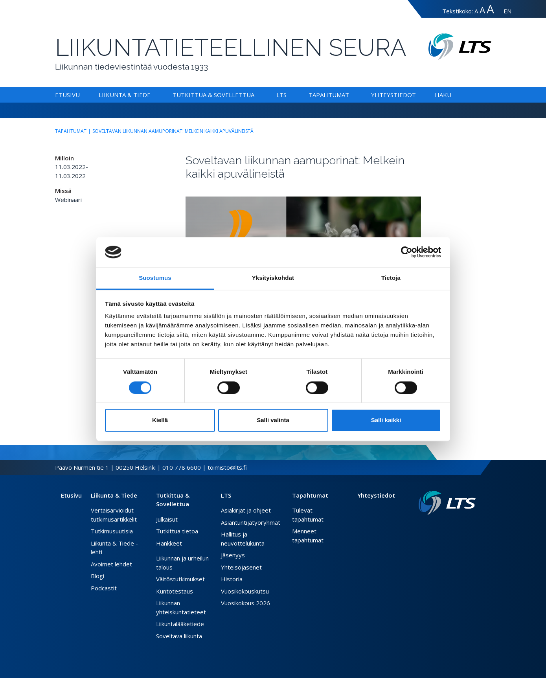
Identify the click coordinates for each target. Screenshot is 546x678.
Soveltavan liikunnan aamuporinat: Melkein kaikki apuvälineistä (173, 131)
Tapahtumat (329, 95)
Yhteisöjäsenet (241, 567)
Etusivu (67, 95)
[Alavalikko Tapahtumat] (350, 95)
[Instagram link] (466, 527)
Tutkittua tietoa (177, 531)
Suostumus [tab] (155, 278)
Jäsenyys (233, 555)
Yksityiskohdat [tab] (273, 278)
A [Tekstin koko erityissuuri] (490, 9)
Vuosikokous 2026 (245, 603)
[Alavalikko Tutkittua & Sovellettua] (255, 95)
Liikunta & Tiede (125, 95)
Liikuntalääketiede (180, 624)
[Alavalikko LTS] (288, 95)
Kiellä (160, 420)
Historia (232, 579)
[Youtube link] (472, 527)
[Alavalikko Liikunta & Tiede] (152, 95)
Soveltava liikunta (179, 636)
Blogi (97, 576)
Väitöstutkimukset (180, 579)
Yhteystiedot (393, 95)
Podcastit (104, 588)
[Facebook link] (453, 527)
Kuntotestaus (174, 591)
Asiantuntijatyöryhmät (250, 522)
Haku (443, 95)
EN (507, 11)
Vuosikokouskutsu (245, 591)
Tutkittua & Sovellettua (213, 95)
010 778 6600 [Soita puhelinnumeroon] (181, 467)
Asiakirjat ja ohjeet (246, 510)
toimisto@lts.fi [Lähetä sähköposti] (227, 467)
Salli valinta (273, 420)
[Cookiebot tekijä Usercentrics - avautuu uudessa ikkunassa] (406, 252)
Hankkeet (169, 543)
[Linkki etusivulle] (447, 503)
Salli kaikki (386, 420)
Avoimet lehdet (111, 564)
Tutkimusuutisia (112, 531)
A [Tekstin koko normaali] (476, 11)
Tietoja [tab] (391, 278)
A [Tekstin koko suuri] (482, 10)
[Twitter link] (460, 527)
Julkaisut (167, 519)
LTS (281, 95)
